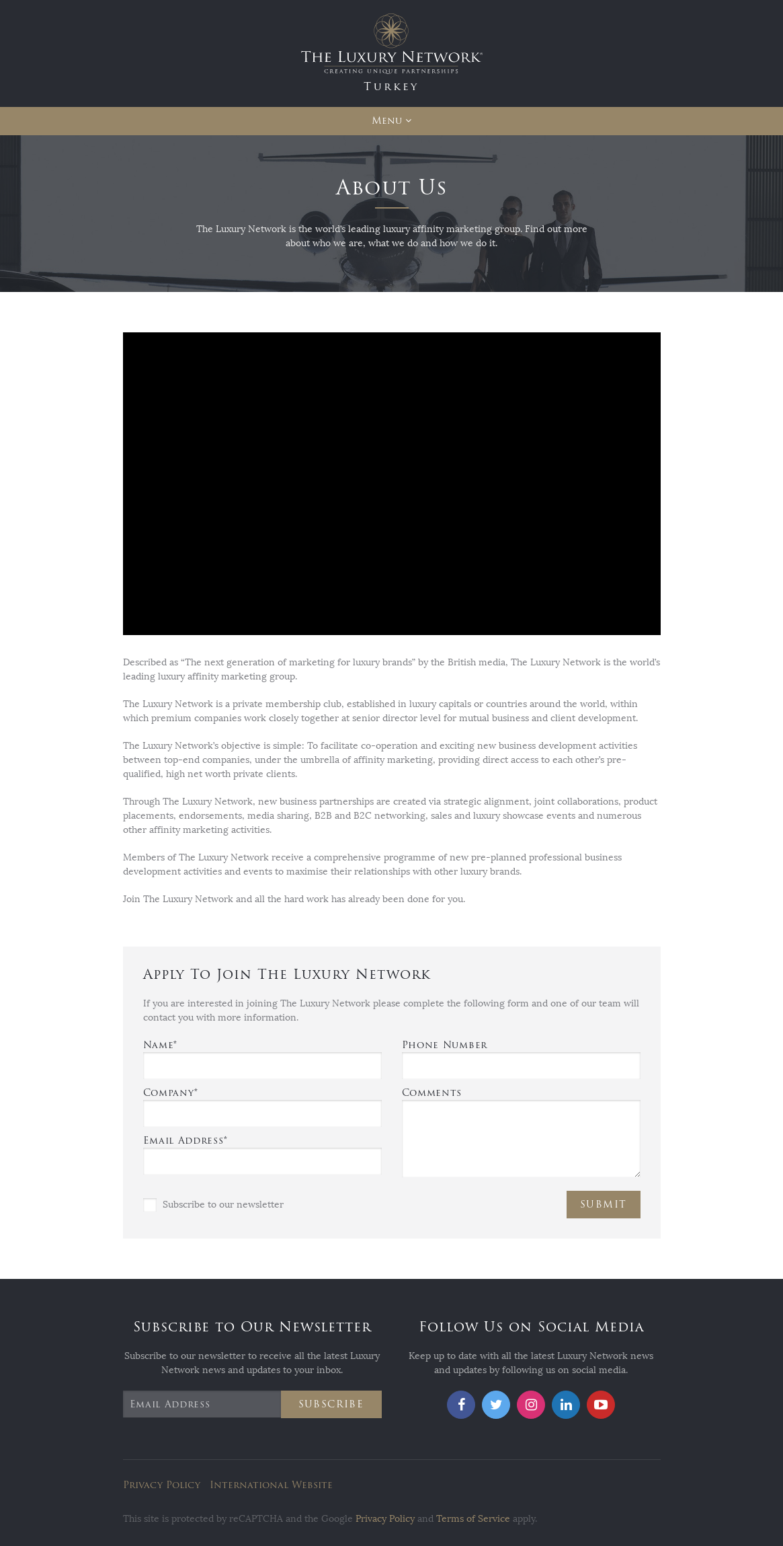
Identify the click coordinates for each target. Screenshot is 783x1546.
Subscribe (331, 1404)
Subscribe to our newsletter (213, 1205)
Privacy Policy (161, 1485)
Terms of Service (473, 1518)
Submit (603, 1205)
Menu (387, 121)
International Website (271, 1485)
